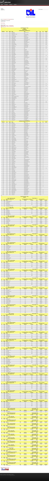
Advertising (4, 474)
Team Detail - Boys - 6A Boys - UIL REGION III (7, 26)
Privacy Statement (9, 474)
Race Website (7, 467)
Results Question (3, 467)
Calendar (6, 4)
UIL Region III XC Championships (7, 19)
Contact (10, 4)
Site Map (12, 474)
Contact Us (1, 474)
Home (2, 4)
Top (1, 195)
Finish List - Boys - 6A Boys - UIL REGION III (7, 25)
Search (15, 4)
